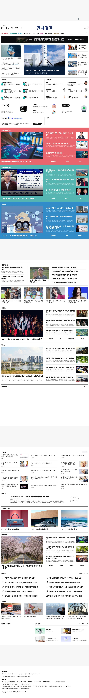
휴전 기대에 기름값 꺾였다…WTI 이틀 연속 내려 (33, 91)
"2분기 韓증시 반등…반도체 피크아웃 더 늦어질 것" (59, 134)
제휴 (9, 682)
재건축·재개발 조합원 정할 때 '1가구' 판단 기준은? (11, 618)
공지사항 (37, 624)
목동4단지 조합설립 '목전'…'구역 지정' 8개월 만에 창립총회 (9, 485)
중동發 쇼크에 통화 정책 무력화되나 (54, 84)
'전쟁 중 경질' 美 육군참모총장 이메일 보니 (12, 268)
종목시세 (66, 198)
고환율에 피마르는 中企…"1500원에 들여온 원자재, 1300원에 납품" (44, 478)
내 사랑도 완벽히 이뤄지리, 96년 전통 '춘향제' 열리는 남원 (60, 548)
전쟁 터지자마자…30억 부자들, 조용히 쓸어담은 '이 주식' (21, 582)
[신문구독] (21, 28)
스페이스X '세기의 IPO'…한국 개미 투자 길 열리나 (42, 70)
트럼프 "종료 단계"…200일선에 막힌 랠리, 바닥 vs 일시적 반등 (11, 91)
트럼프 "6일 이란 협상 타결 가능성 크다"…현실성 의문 (9, 455)
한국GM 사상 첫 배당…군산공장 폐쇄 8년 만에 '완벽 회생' (82, 55)
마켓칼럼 (25, 82)
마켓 (81, 161)
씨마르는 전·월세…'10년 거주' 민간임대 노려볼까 (60, 208)
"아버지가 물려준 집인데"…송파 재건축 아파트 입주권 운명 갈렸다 (55, 618)
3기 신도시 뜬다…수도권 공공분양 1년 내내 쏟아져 (19, 235)
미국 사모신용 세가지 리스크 (30, 98)
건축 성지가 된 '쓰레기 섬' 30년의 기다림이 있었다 (60, 349)
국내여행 (61, 565)
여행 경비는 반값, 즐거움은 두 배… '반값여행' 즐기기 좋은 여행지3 (21, 567)
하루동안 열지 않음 (80, 39)
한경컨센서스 (53, 161)
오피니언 (26, 33)
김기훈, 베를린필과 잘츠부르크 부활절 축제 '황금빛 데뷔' (60, 321)
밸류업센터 (80, 235)
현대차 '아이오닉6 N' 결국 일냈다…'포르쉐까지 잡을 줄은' (21, 587)
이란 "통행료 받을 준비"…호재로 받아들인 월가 (11, 84)
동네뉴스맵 (53, 235)
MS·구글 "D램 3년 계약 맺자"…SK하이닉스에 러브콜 (82, 72)
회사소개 (4, 674)
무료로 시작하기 (37, 123)
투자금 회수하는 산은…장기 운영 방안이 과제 (43, 456)
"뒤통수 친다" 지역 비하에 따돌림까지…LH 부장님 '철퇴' (65, 596)
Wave (41, 33)
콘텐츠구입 (12, 682)
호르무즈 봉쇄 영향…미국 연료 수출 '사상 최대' (10, 98)
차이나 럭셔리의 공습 (10, 529)
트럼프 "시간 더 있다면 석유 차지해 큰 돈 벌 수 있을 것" (60, 180)
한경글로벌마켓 (13, 33)
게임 (46, 33)
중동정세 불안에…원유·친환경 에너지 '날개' (16, 161)
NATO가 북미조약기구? (72, 98)
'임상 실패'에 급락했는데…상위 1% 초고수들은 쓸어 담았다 (66, 587)
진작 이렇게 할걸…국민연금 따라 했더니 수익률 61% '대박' (66, 591)
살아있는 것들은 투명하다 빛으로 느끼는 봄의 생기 (60, 358)
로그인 (86, 28)
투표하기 (74, 497)
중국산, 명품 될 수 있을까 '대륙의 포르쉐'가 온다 (59, 377)
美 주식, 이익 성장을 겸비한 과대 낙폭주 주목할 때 (32, 84)
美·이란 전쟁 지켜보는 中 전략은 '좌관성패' (58, 190)
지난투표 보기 (74, 501)
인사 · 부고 (81, 624)
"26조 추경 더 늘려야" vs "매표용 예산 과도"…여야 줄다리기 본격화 (10, 73)
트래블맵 (51, 565)
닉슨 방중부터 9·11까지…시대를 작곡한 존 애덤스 (69, 470)
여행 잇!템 (82, 565)
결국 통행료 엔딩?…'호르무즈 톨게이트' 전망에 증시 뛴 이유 (60, 171)
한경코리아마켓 (4, 33)
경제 (30, 33)
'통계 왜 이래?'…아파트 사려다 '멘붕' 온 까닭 (65, 271)
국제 (38, 33)
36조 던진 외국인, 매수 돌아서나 (55, 153)
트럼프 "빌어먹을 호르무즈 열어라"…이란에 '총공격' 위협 (82, 47)
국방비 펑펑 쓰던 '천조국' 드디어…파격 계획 (64, 275)
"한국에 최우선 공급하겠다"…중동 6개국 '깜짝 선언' (20, 578)
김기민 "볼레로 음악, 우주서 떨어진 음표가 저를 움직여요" (21, 339)
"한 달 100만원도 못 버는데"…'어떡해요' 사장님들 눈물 (65, 578)
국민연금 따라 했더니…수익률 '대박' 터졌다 (64, 267)
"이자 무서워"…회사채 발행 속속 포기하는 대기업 (82, 64)
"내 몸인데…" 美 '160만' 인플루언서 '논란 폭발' (33, 302)
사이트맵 (24, 682)
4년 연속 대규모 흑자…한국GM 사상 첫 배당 (72, 456)
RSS (34, 682)
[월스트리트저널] (12, 28)
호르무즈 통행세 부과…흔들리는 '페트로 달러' (74, 84)
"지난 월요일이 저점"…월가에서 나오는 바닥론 (17, 198)
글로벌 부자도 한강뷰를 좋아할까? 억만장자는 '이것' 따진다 (22, 376)
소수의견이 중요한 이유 (51, 98)
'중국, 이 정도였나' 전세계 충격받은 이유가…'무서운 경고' (77, 618)
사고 (86, 624)
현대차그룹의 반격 (39, 529)
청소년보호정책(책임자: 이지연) (58, 682)
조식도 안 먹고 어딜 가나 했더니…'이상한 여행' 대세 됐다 (21, 596)
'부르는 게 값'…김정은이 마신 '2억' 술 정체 (64, 279)
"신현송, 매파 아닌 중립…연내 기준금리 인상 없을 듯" (10, 68)
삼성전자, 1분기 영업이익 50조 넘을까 (57, 143)
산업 (34, 33)
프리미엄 (57, 33)
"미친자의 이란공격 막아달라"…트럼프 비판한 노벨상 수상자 (69, 464)
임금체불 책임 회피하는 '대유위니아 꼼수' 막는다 (43, 485)
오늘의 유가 (25, 89)
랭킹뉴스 (3, 573)
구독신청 (9, 674)
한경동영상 (4, 387)
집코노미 (20, 33)
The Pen (3, 601)
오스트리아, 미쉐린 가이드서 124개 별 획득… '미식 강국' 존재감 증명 (60, 557)
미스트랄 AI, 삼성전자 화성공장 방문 (10, 470)
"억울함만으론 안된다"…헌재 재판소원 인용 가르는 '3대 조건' (10, 63)
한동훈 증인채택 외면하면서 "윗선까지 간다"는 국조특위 (74, 485)
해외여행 (71, 565)
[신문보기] (2, 28)
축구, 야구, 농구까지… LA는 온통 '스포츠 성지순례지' (60, 538)
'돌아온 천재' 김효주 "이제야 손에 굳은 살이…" (39, 281)
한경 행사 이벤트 (5, 624)
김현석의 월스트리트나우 (6, 82)
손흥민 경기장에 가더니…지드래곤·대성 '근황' (11, 302)
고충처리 (15, 674)
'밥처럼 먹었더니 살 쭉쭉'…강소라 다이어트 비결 (77, 302)
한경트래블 (4, 534)
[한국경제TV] (7, 28)
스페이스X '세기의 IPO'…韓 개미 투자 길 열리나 (43, 470)
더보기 (62, 33)
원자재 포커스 (4, 96)
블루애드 (26, 674)
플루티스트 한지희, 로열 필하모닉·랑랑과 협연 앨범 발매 (60, 312)
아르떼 (3, 308)
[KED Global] (16, 28)
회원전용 (3, 79)
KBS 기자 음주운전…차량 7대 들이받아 (41, 463)
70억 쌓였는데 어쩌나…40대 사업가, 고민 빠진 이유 (19, 591)
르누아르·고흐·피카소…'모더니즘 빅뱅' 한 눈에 (59, 331)
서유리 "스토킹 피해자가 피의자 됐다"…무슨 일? (55, 302)
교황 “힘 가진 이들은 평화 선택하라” (9, 463)
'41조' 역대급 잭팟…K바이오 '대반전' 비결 (64, 282)
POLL (3, 493)
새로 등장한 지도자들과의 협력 (74, 91)
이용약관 (39, 682)
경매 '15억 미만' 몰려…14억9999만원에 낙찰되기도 (60, 217)
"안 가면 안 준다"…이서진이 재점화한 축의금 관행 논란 (29, 496)
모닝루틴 (50, 33)
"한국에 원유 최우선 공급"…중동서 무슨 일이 (12, 277)
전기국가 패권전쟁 (69, 529)
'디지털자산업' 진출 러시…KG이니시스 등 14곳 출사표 (11, 58)
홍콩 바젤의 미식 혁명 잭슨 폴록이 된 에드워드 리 (60, 368)
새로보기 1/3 (85, 452)
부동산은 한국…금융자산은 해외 (9, 478)
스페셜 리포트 (5, 509)
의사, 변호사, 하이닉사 (30, 617)
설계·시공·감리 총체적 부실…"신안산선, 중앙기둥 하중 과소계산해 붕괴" (60, 227)
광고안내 (21, 674)
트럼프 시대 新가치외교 (51, 91)
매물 (67, 235)
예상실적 (53, 198)
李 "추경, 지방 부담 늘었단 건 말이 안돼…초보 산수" (69, 478)
